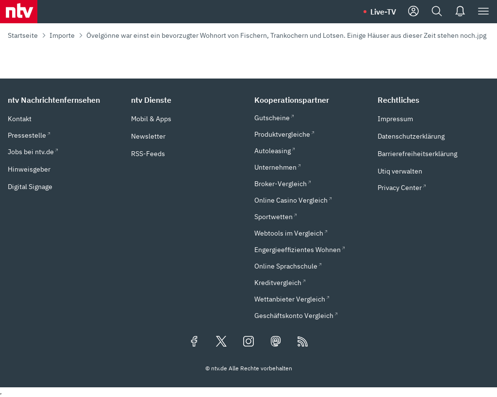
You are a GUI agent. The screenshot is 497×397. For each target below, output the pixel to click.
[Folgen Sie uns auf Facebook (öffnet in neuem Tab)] (194, 342)
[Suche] (437, 11)
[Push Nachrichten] (460, 11)
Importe (62, 35)
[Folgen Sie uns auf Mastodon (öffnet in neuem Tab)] (275, 342)
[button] (63, 100)
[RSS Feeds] (303, 342)
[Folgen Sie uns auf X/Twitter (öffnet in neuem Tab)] (221, 342)
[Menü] (483, 11)
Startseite (23, 35)
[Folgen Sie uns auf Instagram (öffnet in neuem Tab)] (248, 342)
